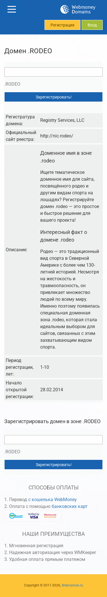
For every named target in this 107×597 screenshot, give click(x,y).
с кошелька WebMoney (52, 499)
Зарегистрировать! (54, 97)
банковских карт (70, 506)
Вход (92, 25)
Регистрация (62, 25)
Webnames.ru (72, 585)
